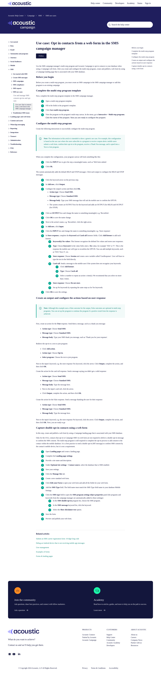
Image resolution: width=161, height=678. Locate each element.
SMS (40, 16)
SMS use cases (51, 16)
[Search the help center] (130, 25)
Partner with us (136, 643)
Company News (136, 640)
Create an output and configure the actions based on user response (143, 61)
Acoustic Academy (113, 643)
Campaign (31, 16)
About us (134, 635)
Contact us (13, 645)
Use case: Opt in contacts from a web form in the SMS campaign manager (23, 107)
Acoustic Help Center (16, 16)
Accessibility (113, 668)
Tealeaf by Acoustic (89, 637)
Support (109, 635)
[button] (20, 41)
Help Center (111, 637)
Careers (133, 637)
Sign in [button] (148, 3)
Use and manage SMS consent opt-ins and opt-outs (22, 98)
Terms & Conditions (98, 668)
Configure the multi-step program (143, 57)
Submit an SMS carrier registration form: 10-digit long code (57, 539)
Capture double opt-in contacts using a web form (142, 67)
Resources (134, 645)
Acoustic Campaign (89, 640)
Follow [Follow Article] (41, 56)
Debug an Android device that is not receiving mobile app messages (60, 543)
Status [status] (139, 3)
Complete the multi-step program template (143, 52)
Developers (111, 645)
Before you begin (137, 48)
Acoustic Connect (88, 635)
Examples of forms (43, 552)
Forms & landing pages (44, 556)
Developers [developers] (119, 3)
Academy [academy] (131, 3)
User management (42, 547)
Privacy (85, 668)
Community (107, 3)
